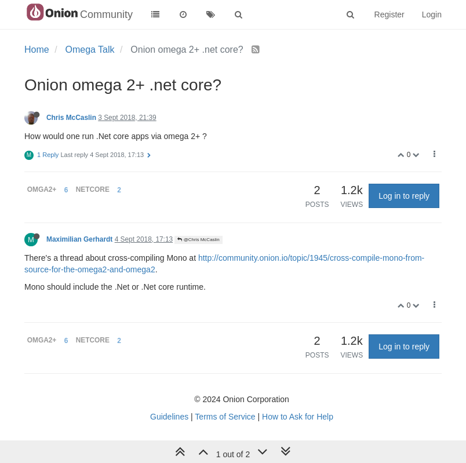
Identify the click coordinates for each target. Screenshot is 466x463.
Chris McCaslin (71, 118)
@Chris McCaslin (198, 239)
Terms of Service (225, 416)
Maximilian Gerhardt (79, 239)
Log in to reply (403, 195)
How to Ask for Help (297, 416)
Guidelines (169, 416)
